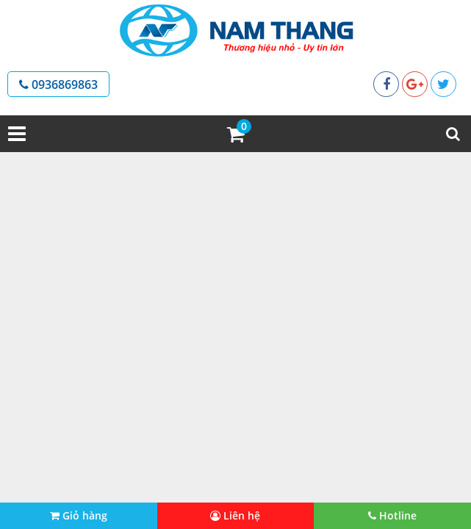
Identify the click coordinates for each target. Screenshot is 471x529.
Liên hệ (235, 515)
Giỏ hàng (78, 515)
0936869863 (58, 84)
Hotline (392, 515)
